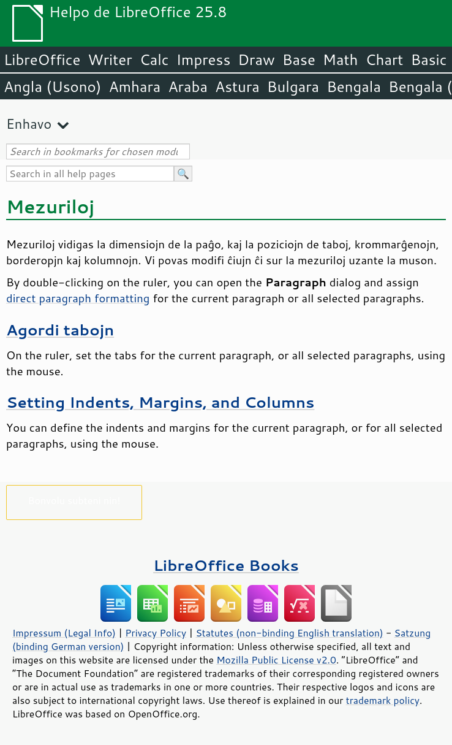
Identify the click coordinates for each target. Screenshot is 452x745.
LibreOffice (42, 59)
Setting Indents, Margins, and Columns (160, 402)
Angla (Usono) (52, 86)
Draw (256, 59)
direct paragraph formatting (77, 298)
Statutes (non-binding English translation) (289, 633)
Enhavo (28, 123)
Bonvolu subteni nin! (74, 500)
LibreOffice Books (226, 565)
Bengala (353, 86)
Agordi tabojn (60, 329)
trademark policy (383, 700)
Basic (428, 59)
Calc (154, 59)
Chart (384, 59)
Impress (203, 59)
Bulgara (293, 86)
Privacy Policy (155, 633)
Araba (188, 86)
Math (340, 59)
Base (298, 59)
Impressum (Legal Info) (64, 633)
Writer (110, 59)
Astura (237, 86)
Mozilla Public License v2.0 (276, 660)
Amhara (134, 86)
